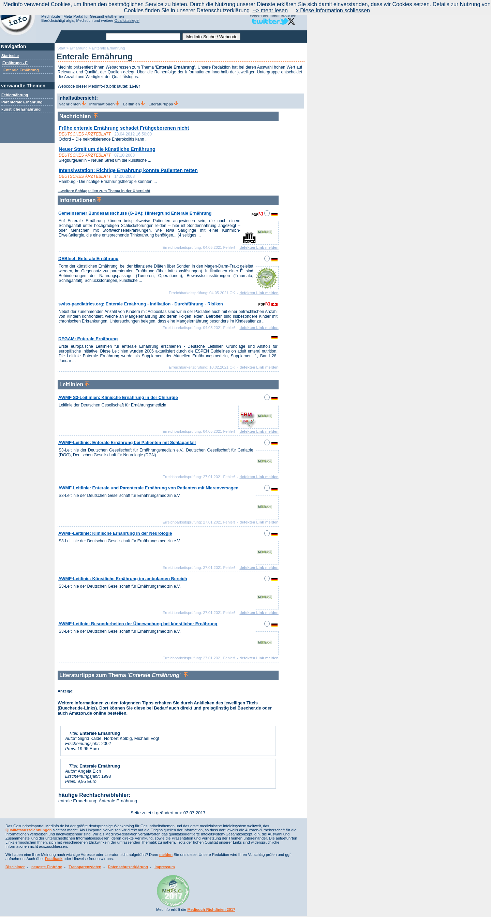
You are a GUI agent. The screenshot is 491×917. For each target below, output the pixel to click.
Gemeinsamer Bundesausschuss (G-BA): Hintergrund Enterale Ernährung (134, 213)
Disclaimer (15, 867)
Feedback (54, 859)
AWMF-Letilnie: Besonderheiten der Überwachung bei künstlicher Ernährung (137, 623)
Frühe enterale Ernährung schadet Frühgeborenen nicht (124, 128)
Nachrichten (72, 104)
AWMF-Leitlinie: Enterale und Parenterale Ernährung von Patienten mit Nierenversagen (148, 487)
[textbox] (143, 36)
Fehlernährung (14, 95)
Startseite (10, 56)
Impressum (164, 867)
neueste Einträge (46, 867)
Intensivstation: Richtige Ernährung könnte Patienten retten (128, 170)
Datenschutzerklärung (128, 867)
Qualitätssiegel (127, 20)
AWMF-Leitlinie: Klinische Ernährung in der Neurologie (115, 533)
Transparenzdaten (85, 867)
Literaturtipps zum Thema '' (123, 675)
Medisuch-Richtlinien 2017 (211, 909)
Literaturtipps (163, 104)
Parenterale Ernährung (22, 102)
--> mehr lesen (270, 10)
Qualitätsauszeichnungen (28, 830)
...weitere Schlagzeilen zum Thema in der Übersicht (104, 191)
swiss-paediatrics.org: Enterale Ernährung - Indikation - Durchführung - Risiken (140, 303)
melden (166, 854)
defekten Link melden (258, 247)
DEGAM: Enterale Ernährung (88, 338)
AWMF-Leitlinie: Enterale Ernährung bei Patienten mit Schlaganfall (127, 442)
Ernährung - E (15, 63)
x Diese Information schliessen (333, 10)
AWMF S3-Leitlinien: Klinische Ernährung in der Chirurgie (118, 397)
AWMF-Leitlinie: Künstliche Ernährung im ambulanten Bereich (122, 578)
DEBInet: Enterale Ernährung (88, 258)
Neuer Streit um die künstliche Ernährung (107, 149)
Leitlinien (134, 104)
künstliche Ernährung (21, 109)
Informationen (104, 104)
